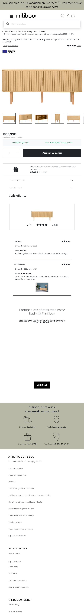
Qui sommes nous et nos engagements (24, 462)
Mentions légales (15, 468)
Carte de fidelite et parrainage (21, 515)
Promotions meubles (17, 580)
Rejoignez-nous (15, 522)
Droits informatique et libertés (21, 509)
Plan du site (13, 573)
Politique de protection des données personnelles (29, 495)
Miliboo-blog (13, 605)
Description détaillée (10, 46)
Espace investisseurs (17, 536)
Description (17, 180)
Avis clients (13, 567)
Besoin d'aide (14, 553)
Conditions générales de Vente (21, 488)
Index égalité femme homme (20, 529)
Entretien (15, 187)
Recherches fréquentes (18, 587)
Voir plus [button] (42, 385)
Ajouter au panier (52, 153)
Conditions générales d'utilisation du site (25, 502)
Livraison (12, 482)
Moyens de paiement (17, 475)
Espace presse (14, 562)
